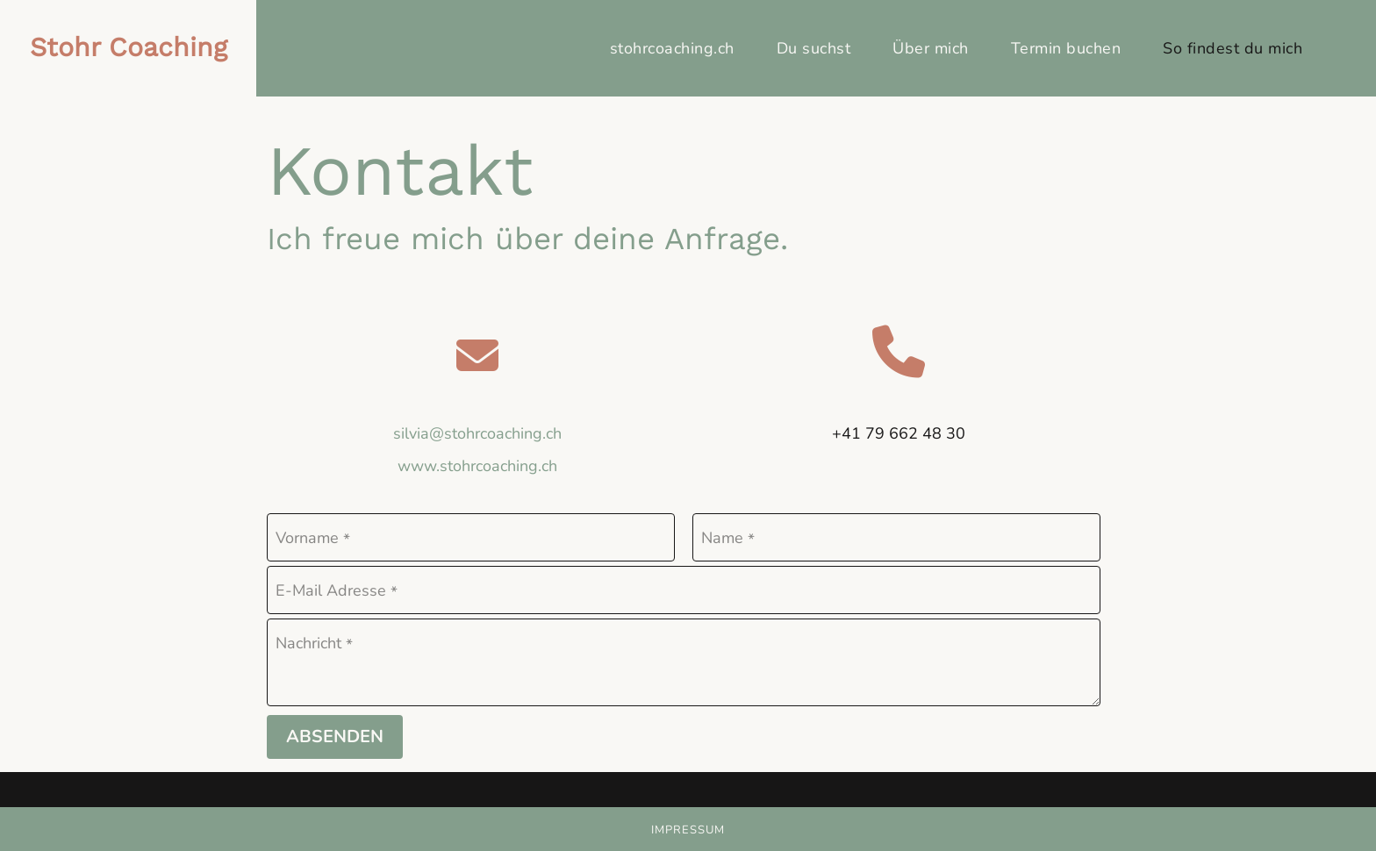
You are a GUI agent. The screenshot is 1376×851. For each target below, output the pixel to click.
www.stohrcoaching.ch (477, 465)
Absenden (334, 736)
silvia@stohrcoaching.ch (477, 433)
